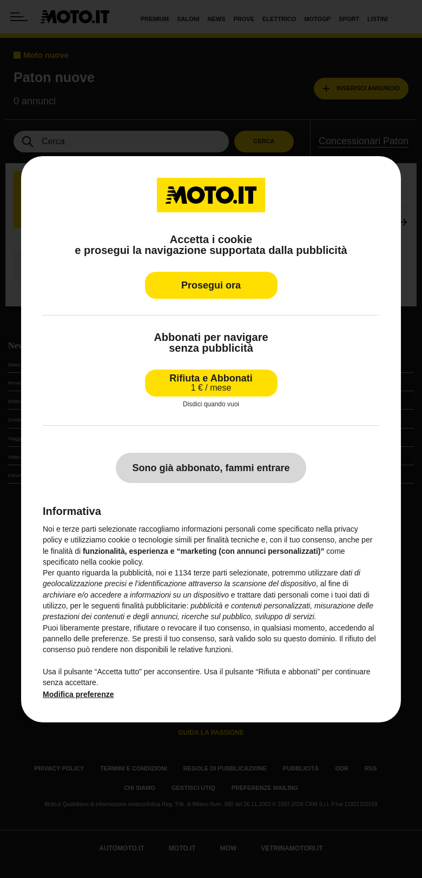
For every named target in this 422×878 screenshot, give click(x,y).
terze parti (210, 572)
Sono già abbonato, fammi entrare (210, 468)
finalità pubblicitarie (154, 605)
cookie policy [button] (120, 562)
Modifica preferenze (78, 694)
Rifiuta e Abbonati (210, 382)
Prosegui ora (211, 284)
